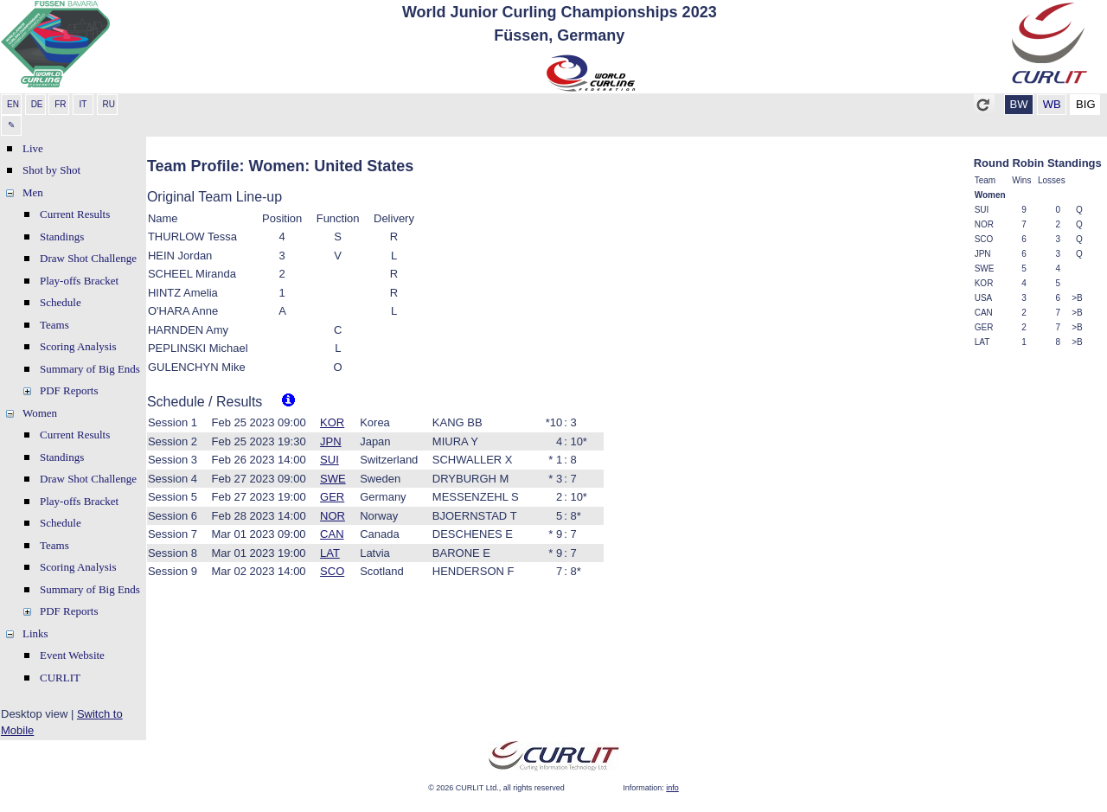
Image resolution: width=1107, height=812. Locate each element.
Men (32, 192)
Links (35, 633)
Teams (54, 324)
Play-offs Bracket (79, 280)
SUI (329, 459)
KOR (332, 422)
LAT (330, 553)
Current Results (75, 214)
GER (332, 496)
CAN (331, 533)
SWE (333, 478)
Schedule (60, 302)
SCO (332, 571)
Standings (62, 236)
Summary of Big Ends (90, 368)
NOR (332, 515)
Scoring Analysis (78, 346)
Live (32, 148)
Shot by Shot (51, 169)
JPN (331, 441)
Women (39, 412)
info (672, 787)
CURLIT (60, 677)
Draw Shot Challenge (88, 258)
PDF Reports (69, 390)
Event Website (72, 655)
